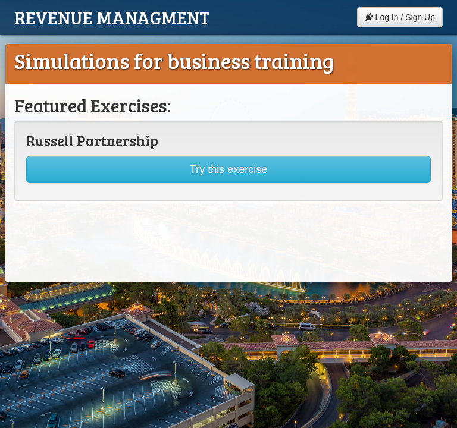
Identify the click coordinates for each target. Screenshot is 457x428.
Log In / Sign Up (400, 17)
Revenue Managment (112, 17)
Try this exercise (228, 169)
